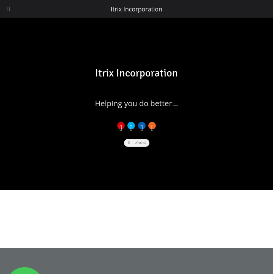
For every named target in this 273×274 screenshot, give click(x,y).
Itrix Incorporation (136, 9)
